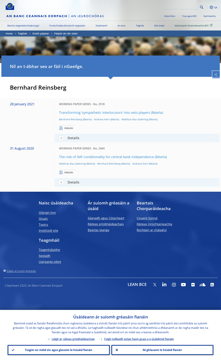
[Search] (182, 6)
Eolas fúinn (169, 16)
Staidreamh (101, 25)
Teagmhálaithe (49, 250)
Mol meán (159, 25)
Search (201, 7)
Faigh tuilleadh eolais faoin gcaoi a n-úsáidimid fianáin (139, 339)
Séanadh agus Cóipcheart (106, 218)
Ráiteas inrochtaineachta (154, 224)
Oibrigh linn (47, 213)
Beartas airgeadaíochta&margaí (23, 25)
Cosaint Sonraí (147, 218)
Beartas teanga (98, 230)
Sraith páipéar (40, 33)
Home (9, 33)
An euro (122, 25)
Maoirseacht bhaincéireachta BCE (194, 25)
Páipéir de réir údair (66, 33)
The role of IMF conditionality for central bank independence (106, 157)
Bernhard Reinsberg (70, 119)
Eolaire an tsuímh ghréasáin (21, 271)
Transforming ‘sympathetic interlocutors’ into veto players (104, 112)
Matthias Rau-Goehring (135, 119)
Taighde (140, 25)
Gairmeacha (209, 16)
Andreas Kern (102, 119)
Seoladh (44, 256)
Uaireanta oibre (50, 262)
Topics (43, 225)
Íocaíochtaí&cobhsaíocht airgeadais (67, 25)
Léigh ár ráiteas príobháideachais (73, 339)
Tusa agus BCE (189, 16)
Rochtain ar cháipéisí (152, 230)
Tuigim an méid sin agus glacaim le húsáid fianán (58, 350)
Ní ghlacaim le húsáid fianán (162, 350)
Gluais (43, 219)
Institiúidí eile (48, 230)
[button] (207, 7)
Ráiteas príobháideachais (106, 224)
